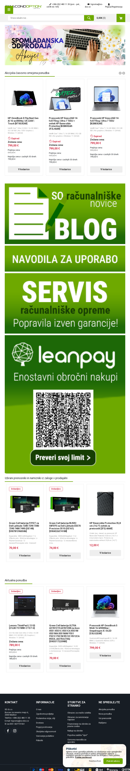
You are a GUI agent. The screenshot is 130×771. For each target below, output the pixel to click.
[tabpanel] (65, 45)
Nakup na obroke (75, 733)
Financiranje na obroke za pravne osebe (79, 727)
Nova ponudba (105, 716)
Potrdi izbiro (113, 761)
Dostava (40, 725)
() (111, 18)
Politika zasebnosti (83, 757)
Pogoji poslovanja (44, 729)
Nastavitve (95, 761)
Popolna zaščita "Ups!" (77, 737)
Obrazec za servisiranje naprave (78, 721)
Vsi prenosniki (105, 720)
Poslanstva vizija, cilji (45, 720)
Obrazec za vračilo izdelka (79, 715)
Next (118, 45)
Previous (9, 45)
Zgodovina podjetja (45, 716)
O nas (38, 712)
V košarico (20, 171)
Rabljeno (103, 725)
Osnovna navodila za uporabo (76, 743)
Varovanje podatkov (45, 738)
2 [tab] (64, 61)
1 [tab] (58, 61)
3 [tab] (69, 61)
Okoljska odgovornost (46, 734)
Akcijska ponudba (107, 712)
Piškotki (39, 743)
